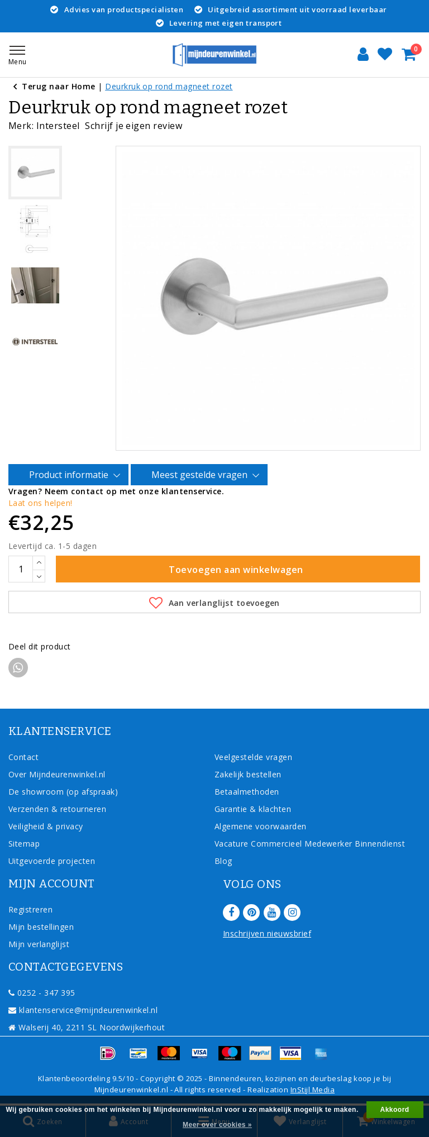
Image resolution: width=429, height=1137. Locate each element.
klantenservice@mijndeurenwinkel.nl (83, 1010)
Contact (23, 757)
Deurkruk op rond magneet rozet (168, 86)
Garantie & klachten (252, 809)
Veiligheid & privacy (45, 826)
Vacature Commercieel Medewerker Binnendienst (309, 843)
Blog (223, 861)
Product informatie (70, 475)
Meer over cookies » (217, 1125)
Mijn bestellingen (41, 926)
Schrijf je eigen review (133, 126)
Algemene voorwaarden (260, 826)
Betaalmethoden (246, 791)
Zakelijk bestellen (248, 774)
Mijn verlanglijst (38, 944)
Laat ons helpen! (40, 503)
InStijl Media (312, 1090)
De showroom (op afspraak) (65, 791)
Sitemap (24, 843)
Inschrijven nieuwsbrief (267, 933)
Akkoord (394, 1110)
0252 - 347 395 (41, 992)
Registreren (30, 909)
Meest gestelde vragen (201, 475)
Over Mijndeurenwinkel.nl (57, 774)
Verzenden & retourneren (57, 809)
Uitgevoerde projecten (51, 861)
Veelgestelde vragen (253, 757)
